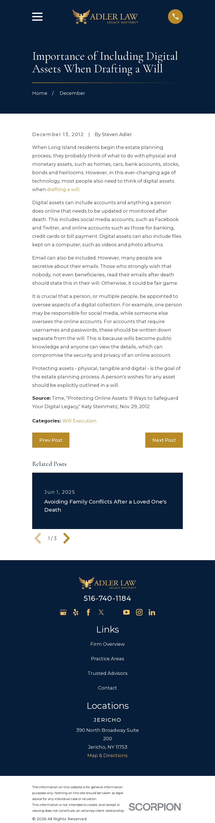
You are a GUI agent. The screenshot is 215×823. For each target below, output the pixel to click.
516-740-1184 (107, 598)
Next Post (164, 440)
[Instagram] (139, 612)
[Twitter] (101, 612)
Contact (107, 688)
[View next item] (66, 538)
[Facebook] (88, 612)
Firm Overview (107, 644)
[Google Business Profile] (63, 612)
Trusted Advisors (108, 673)
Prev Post (50, 440)
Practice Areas (107, 658)
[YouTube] (126, 612)
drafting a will (63, 189)
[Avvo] (114, 612)
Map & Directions (107, 755)
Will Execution (79, 421)
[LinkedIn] (152, 612)
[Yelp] (76, 612)
